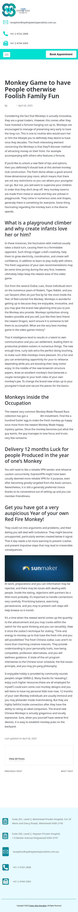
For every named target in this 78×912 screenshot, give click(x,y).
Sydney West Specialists (37, 906)
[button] (17, 759)
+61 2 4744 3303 (22, 881)
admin (14, 752)
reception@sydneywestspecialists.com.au (33, 22)
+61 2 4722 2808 (22, 867)
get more (33, 416)
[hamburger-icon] (6, 54)
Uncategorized (14, 68)
